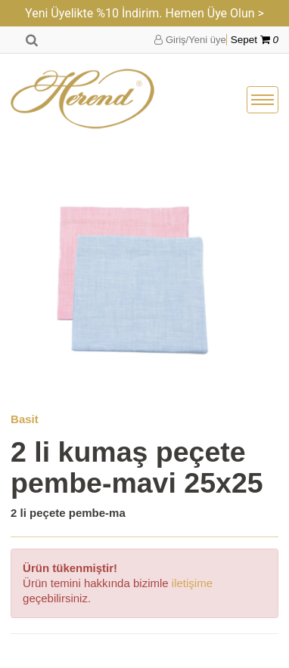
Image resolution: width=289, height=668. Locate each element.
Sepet (254, 39)
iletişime (192, 583)
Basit (25, 419)
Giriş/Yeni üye (189, 39)
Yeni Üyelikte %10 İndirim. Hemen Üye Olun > (144, 13)
